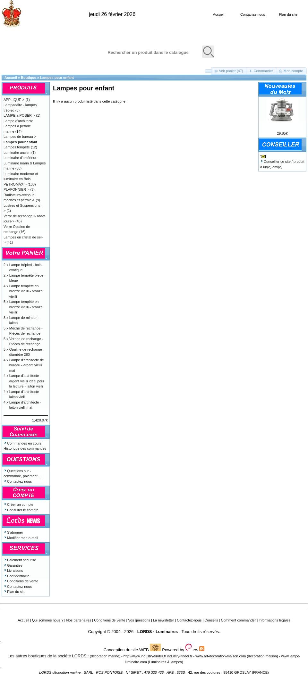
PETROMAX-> (15, 184)
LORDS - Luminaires (157, 631)
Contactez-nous (252, 14)
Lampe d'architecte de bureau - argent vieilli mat (26, 365)
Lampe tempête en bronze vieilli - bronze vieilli (26, 291)
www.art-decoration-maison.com (220, 656)
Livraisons (13, 570)
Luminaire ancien (17, 152)
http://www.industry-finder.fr (145, 656)
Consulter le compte (21, 510)
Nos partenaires (78, 620)
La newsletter (163, 620)
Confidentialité (17, 576)
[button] (208, 71)
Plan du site (288, 14)
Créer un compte (18, 504)
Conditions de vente (21, 581)
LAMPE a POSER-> (19, 115)
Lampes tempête (17, 147)
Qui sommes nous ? (48, 620)
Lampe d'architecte (18, 121)
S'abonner (13, 532)
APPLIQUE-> (14, 100)
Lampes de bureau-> (20, 136)
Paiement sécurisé (20, 560)
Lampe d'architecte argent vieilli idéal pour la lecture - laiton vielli (26, 381)
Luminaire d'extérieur (20, 158)
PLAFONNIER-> (16, 189)
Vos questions (139, 620)
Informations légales (274, 620)
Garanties (13, 565)
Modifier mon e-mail (21, 538)
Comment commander (238, 620)
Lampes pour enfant (57, 77)
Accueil (218, 14)
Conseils (211, 620)
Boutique (28, 77)
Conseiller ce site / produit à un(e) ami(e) (282, 161)
